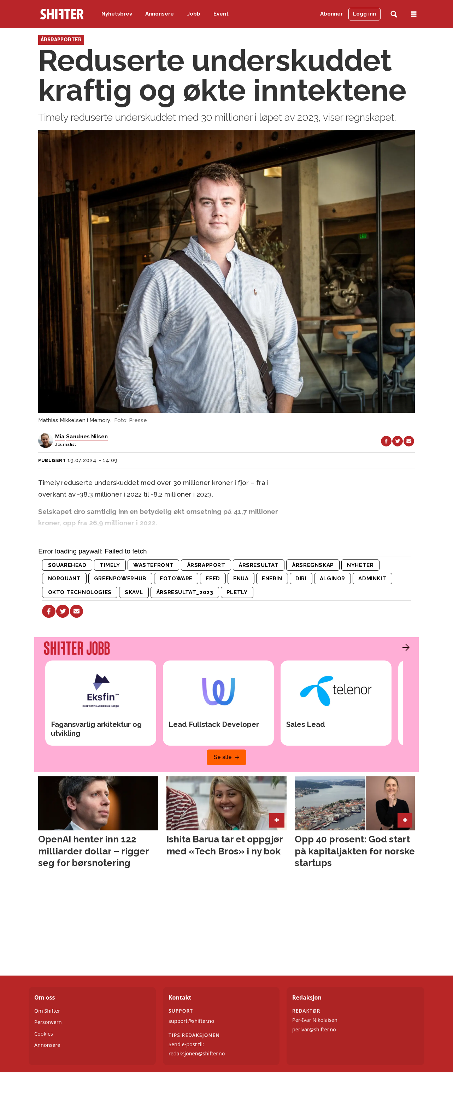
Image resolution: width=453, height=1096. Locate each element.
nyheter (360, 565)
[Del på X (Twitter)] (397, 441)
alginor (332, 578)
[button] (404, 647)
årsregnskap (313, 565)
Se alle (223, 757)
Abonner (331, 14)
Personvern (48, 1022)
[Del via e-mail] (409, 441)
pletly (237, 592)
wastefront (153, 565)
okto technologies (80, 592)
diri (300, 578)
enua (240, 578)
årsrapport (206, 565)
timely (110, 565)
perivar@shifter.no (314, 1029)
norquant (64, 578)
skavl (134, 592)
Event (221, 14)
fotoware (176, 578)
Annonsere (159, 14)
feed (213, 578)
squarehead (67, 565)
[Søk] (394, 14)
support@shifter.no (191, 1021)
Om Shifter (47, 1010)
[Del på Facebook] (386, 441)
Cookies (43, 1033)
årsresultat (259, 565)
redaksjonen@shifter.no (197, 1053)
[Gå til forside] (62, 14)
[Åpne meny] (414, 14)
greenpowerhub (120, 578)
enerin (272, 578)
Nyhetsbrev (116, 14)
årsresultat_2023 (184, 592)
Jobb (193, 14)
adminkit (372, 578)
